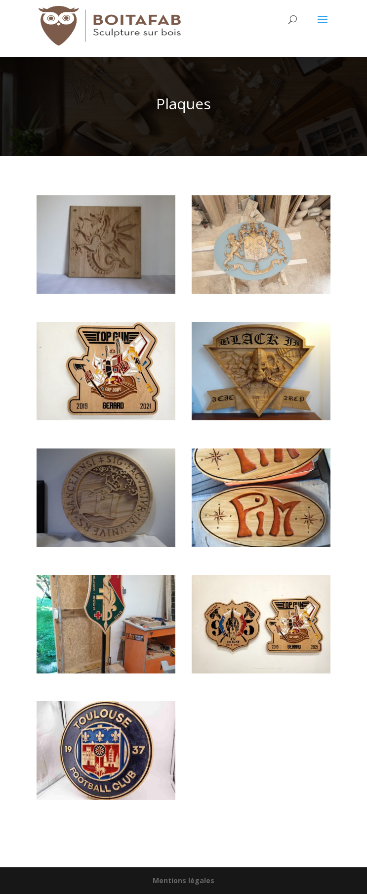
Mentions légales (183, 880)
